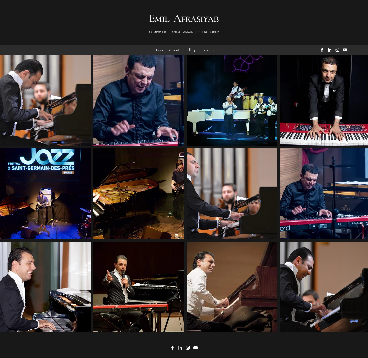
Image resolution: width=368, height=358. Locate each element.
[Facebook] (322, 49)
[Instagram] (337, 49)
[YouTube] (345, 49)
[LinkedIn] (329, 49)
